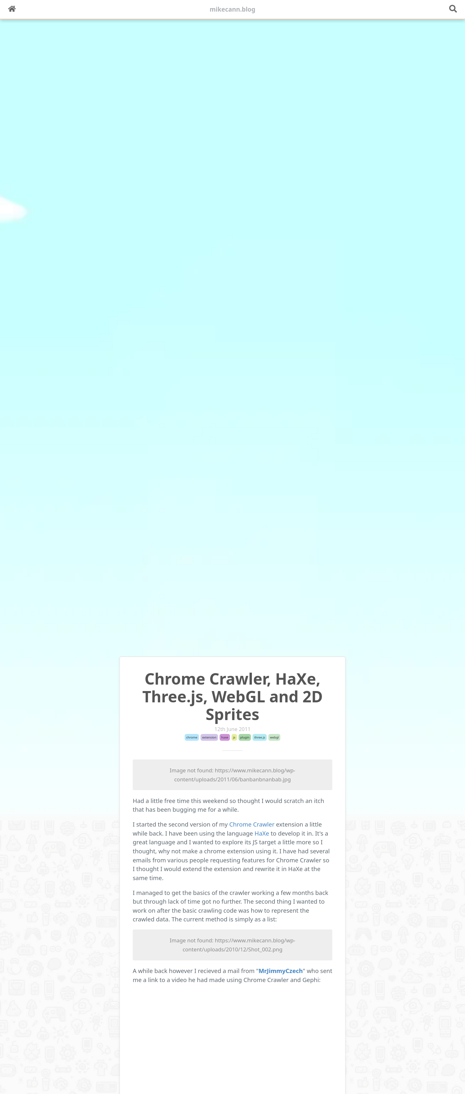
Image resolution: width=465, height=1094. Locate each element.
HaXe (262, 833)
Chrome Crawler (251, 824)
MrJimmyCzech (281, 971)
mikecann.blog (232, 9)
